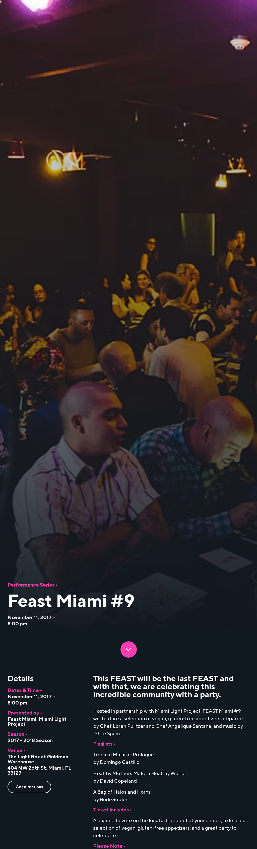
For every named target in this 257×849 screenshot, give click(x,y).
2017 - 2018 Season (30, 740)
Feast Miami (22, 719)
